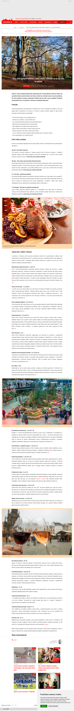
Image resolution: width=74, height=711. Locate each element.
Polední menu (32, 22)
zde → (13, 282)
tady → (25, 298)
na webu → (47, 624)
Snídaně (40, 22)
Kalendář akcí (48, 22)
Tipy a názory (21, 27)
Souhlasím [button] (43, 706)
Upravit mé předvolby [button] (53, 706)
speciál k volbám (40, 479)
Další (62, 22)
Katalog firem (23, 22)
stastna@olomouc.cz (53, 643)
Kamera (55, 22)
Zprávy (16, 22)
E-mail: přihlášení (6, 709)
